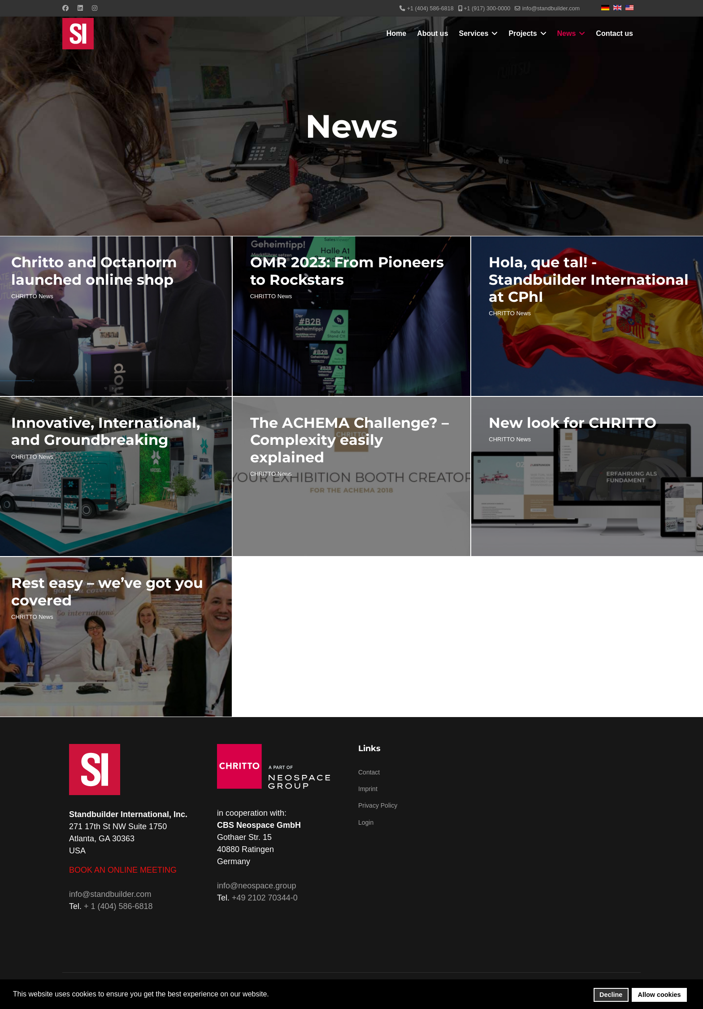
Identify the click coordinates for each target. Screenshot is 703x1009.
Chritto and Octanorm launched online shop (94, 270)
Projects (522, 33)
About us (432, 33)
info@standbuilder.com (551, 8)
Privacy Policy (377, 805)
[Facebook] (65, 8)
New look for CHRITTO (572, 422)
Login (365, 822)
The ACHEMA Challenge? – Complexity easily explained (349, 440)
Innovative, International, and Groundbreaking (105, 431)
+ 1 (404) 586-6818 (118, 906)
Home (396, 33)
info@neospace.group (256, 885)
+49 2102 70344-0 (265, 897)
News (566, 33)
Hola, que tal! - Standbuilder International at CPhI (589, 279)
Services (474, 33)
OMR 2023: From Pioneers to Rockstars (347, 270)
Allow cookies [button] (659, 994)
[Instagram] (94, 8)
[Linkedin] (80, 8)
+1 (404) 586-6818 (430, 8)
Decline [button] (610, 994)
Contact (369, 772)
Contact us (614, 33)
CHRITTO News (32, 296)
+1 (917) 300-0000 (487, 8)
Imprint (368, 788)
